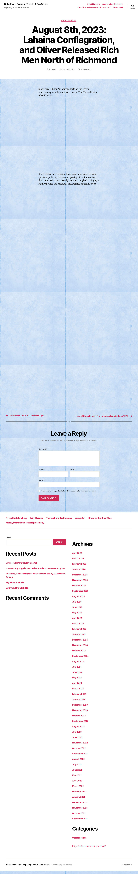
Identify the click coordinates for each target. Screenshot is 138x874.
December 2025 (80, 578)
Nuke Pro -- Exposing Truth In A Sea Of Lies (28, 4)
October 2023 (79, 719)
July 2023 (77, 735)
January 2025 (79, 637)
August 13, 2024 (68, 70)
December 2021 (80, 805)
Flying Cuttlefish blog (18, 521)
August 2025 (79, 599)
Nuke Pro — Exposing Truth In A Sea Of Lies (32, 868)
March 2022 (78, 789)
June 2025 (77, 610)
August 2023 (79, 730)
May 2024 (77, 681)
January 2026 (79, 572)
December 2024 (80, 643)
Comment (43, 452)
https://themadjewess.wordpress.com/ (94, 7)
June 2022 (77, 773)
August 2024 (79, 664)
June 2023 (77, 740)
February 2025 (80, 632)
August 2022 (79, 762)
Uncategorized (69, 21)
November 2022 (80, 746)
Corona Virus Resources (112, 4)
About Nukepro (93, 4)
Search (8, 541)
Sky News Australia (16, 589)
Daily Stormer (42, 521)
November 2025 (80, 583)
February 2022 (80, 795)
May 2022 (77, 778)
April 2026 (77, 556)
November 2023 (80, 713)
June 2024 (78, 675)
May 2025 (77, 616)
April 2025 (77, 621)
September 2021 (81, 822)
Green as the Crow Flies (115, 521)
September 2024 (81, 659)
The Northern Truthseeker (68, 521)
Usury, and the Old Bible (18, 594)
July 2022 (77, 768)
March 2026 (78, 562)
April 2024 (77, 686)
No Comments (86, 70)
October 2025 (79, 589)
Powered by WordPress (64, 868)
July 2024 (77, 670)
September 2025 (81, 594)
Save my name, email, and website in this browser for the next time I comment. (68, 494)
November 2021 (80, 811)
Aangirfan (92, 521)
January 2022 (79, 800)
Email (72, 473)
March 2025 (78, 627)
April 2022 (77, 784)
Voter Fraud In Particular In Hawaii (23, 566)
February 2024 (80, 697)
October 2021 (79, 816)
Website (42, 484)
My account (118, 7)
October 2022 (79, 751)
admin (53, 70)
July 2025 (77, 605)
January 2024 (79, 702)
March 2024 (78, 692)
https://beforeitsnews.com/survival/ (90, 849)
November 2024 (80, 648)
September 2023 (81, 724)
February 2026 (80, 567)
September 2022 (81, 757)
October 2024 (79, 654)
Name (41, 473)
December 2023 (80, 708)
